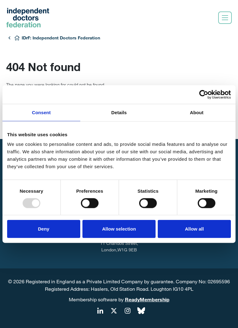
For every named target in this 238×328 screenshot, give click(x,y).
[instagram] (127, 311)
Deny (43, 228)
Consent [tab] (41, 112)
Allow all (194, 228)
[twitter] (113, 311)
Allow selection (119, 228)
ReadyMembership (147, 299)
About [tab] (197, 112)
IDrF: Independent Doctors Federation (61, 37)
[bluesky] (141, 311)
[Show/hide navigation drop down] (225, 17)
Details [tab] (119, 112)
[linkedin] (100, 311)
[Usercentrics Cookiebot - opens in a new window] (204, 94)
